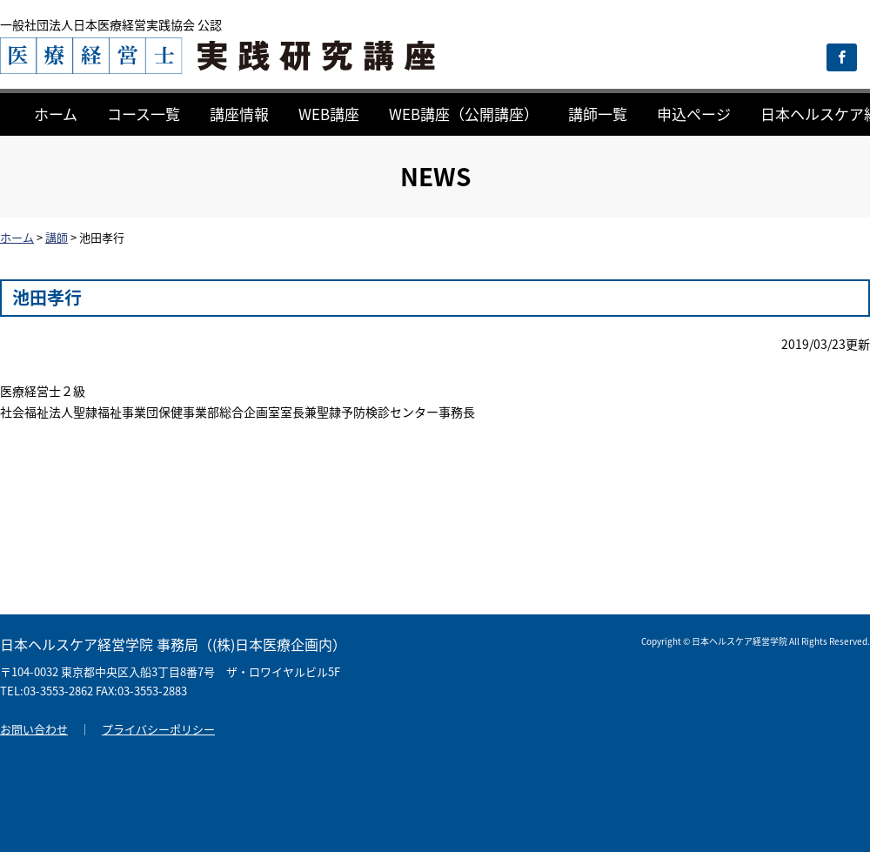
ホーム (55, 113)
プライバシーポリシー (158, 729)
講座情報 (239, 113)
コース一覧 (143, 113)
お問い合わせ (34, 729)
